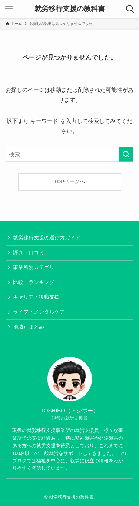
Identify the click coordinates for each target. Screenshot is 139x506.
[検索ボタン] (130, 9)
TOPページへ (69, 181)
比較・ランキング (33, 282)
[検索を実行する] (126, 154)
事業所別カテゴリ (33, 267)
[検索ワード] (69, 154)
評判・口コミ (28, 252)
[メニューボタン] (9, 9)
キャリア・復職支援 (36, 297)
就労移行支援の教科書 (69, 9)
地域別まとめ (28, 327)
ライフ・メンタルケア (39, 312)
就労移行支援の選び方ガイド (46, 238)
